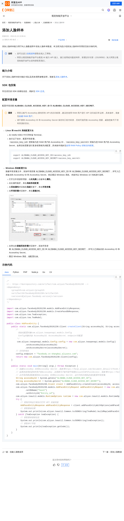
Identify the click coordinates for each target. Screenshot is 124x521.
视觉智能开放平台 (14, 23)
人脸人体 (36, 23)
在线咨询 (31, 53)
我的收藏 (115, 40)
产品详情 (61, 40)
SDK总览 (40, 91)
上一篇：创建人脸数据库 (12, 459)
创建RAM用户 (25, 116)
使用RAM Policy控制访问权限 (79, 145)
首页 (3, 23)
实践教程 (27, 23)
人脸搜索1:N (47, 23)
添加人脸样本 (61, 77)
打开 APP (116, 4)
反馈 (65, 472)
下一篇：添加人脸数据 (112, 459)
